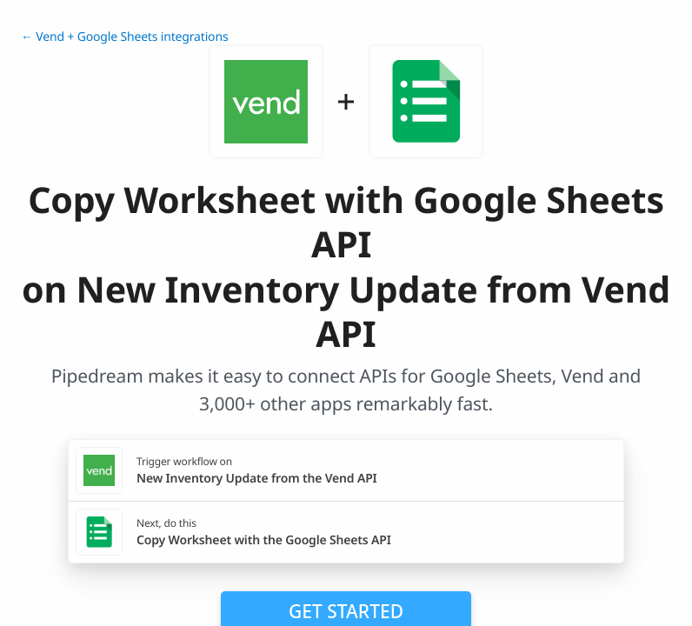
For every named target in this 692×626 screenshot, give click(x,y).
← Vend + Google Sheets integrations (124, 37)
